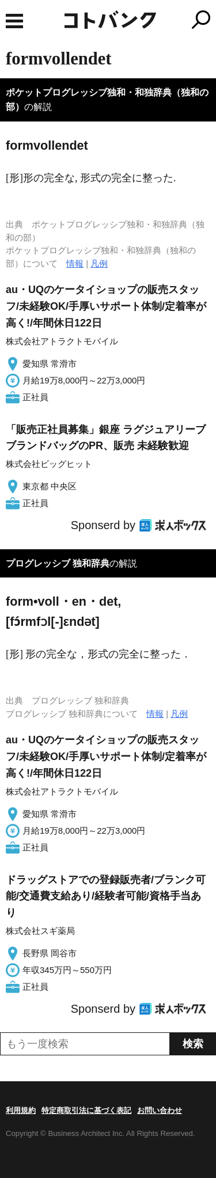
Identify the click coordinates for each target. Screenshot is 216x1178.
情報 (75, 263)
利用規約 (21, 1110)
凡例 (99, 263)
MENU (14, 21)
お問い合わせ (159, 1110)
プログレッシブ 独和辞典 (57, 563)
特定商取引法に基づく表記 (86, 1110)
